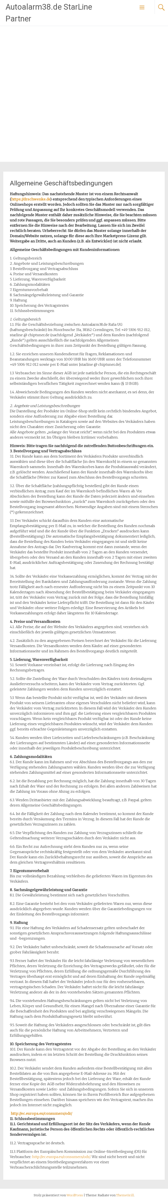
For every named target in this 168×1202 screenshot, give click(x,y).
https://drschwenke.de (30, 199)
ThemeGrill (125, 1195)
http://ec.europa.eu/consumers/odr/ (41, 1113)
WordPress (74, 1195)
